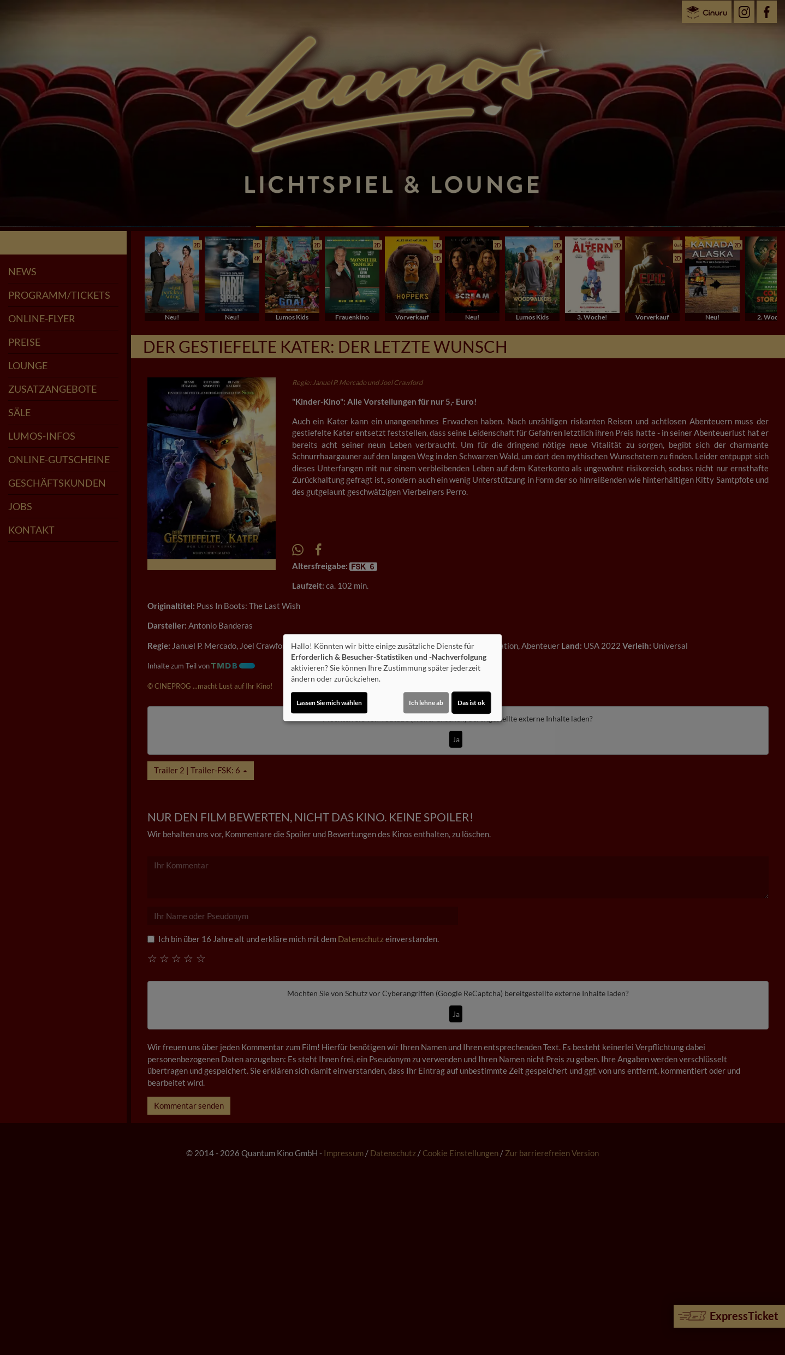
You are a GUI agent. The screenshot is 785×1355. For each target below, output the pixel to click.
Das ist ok (471, 703)
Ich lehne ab (426, 703)
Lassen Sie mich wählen (329, 703)
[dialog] (392, 677)
